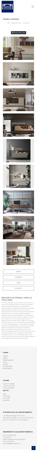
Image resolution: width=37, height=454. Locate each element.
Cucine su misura (9, 386)
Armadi (5, 364)
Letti (4, 394)
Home (8, 23)
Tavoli (5, 362)
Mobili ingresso (8, 360)
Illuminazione (7, 368)
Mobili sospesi (26, 23)
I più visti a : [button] (18, 288)
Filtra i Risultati (18, 32)
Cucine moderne (9, 384)
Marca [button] (18, 271)
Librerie (5, 356)
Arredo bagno (8, 366)
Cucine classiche (8, 388)
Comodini (6, 398)
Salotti (5, 358)
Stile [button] (18, 282)
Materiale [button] (18, 277)
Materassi (6, 400)
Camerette (6, 396)
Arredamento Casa (16, 23)
